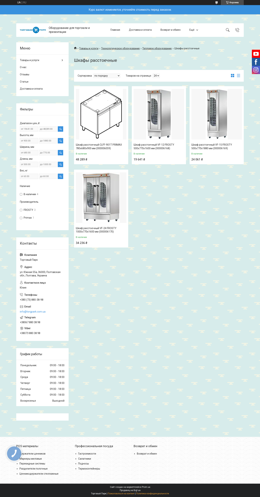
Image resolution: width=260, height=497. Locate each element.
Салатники (84, 458)
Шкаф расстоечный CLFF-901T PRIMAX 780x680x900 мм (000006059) (99, 146)
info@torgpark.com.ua (33, 311)
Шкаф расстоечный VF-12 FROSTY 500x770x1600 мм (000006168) (154, 146)
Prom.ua (146, 487)
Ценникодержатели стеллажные (39, 473)
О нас (23, 67)
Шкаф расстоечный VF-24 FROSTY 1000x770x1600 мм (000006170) (96, 230)
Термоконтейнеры (89, 468)
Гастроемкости (87, 453)
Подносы (83, 463)
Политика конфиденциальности (152, 493)
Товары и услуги (88, 48)
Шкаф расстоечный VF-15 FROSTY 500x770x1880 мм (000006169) (211, 146)
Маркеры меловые (31, 458)
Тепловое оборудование (157, 48)
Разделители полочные (34, 468)
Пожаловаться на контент (121, 493)
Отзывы (24, 74)
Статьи (24, 81)
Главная (115, 30)
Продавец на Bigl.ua (130, 490)
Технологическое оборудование (120, 48)
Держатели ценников (33, 453)
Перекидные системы (32, 463)
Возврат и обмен (171, 30)
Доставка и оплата (140, 30)
